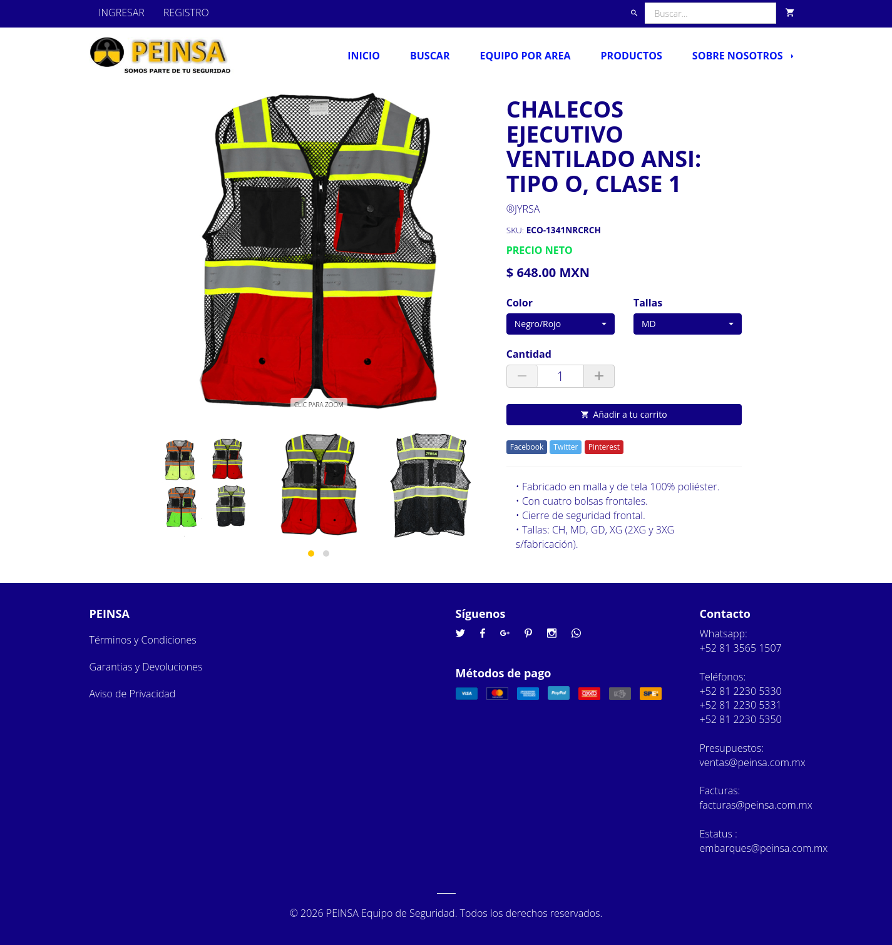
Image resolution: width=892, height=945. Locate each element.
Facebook (526, 447)
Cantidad (528, 354)
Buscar (429, 56)
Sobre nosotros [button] (742, 56)
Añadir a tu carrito (624, 414)
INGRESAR (122, 12)
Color (519, 303)
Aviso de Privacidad (133, 693)
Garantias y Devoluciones (146, 667)
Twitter (565, 447)
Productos (631, 56)
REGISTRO (186, 12)
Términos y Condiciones (143, 640)
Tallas (647, 303)
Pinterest (604, 447)
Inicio (363, 56)
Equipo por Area (524, 56)
